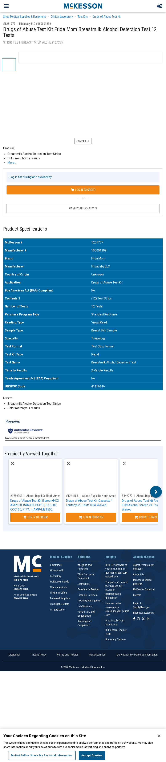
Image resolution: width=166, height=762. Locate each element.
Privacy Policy (38, 654)
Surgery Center (57, 609)
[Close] (159, 736)
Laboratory (55, 576)
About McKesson (144, 557)
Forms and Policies (67, 654)
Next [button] (156, 492)
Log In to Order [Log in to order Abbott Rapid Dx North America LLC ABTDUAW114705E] (35, 517)
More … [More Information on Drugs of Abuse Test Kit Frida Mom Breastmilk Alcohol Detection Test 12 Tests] (12, 162)
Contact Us (138, 574)
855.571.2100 (21, 580)
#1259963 (16, 495)
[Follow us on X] (143, 619)
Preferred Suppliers (60, 598)
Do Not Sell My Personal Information (137, 654)
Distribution (84, 583)
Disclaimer (14, 654)
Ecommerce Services (89, 589)
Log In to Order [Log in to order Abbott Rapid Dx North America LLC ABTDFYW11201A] (91, 517)
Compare (83, 141)
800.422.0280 (21, 589)
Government (56, 565)
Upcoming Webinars (115, 639)
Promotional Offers (59, 603)
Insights (110, 557)
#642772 (127, 495)
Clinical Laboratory (62, 16)
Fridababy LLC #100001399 (35, 23)
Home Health (57, 570)
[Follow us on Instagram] (138, 619)
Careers (137, 595)
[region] (83, 745)
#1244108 (72, 495)
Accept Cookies (91, 755)
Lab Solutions (85, 606)
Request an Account (143, 612)
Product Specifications (25, 229)
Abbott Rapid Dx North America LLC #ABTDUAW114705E (59, 495)
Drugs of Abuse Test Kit (107, 16)
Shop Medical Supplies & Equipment (24, 16)
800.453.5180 (21, 598)
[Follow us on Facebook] (134, 619)
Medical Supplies (61, 557)
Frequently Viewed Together (31, 453)
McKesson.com (97, 654)
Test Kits (83, 16)
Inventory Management (89, 600)
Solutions (84, 557)
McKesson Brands (59, 581)
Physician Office (58, 592)
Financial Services (87, 595)
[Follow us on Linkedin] (148, 619)
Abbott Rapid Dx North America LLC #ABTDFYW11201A (114, 495)
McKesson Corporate (143, 589)
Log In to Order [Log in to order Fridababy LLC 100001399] (83, 189)
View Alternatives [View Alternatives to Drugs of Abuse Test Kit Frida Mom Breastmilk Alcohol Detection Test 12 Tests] (83, 208)
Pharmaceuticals (58, 587)
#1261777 (9, 23)
